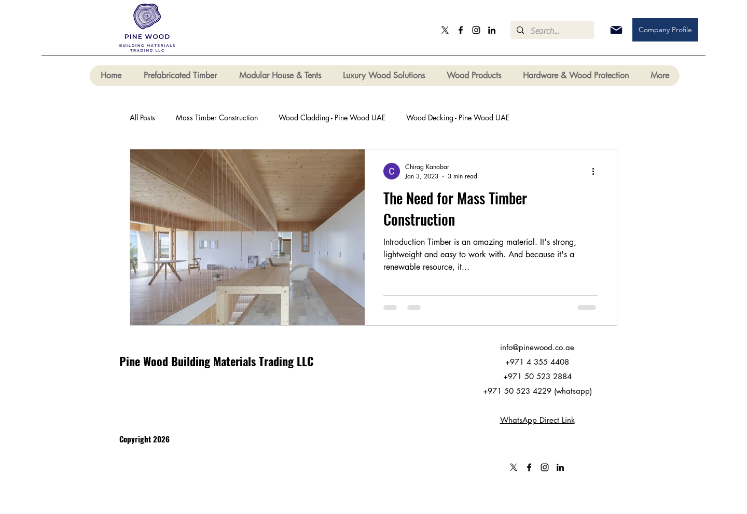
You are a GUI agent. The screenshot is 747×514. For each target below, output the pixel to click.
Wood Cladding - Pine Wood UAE (332, 117)
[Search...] (551, 31)
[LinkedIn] (492, 30)
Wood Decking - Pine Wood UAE (457, 117)
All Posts (142, 117)
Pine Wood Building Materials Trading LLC (216, 361)
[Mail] (616, 29)
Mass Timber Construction (217, 117)
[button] (180, 75)
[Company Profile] (665, 29)
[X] (445, 30)
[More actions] (596, 171)
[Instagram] (476, 30)
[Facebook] (460, 30)
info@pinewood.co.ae (537, 347)
